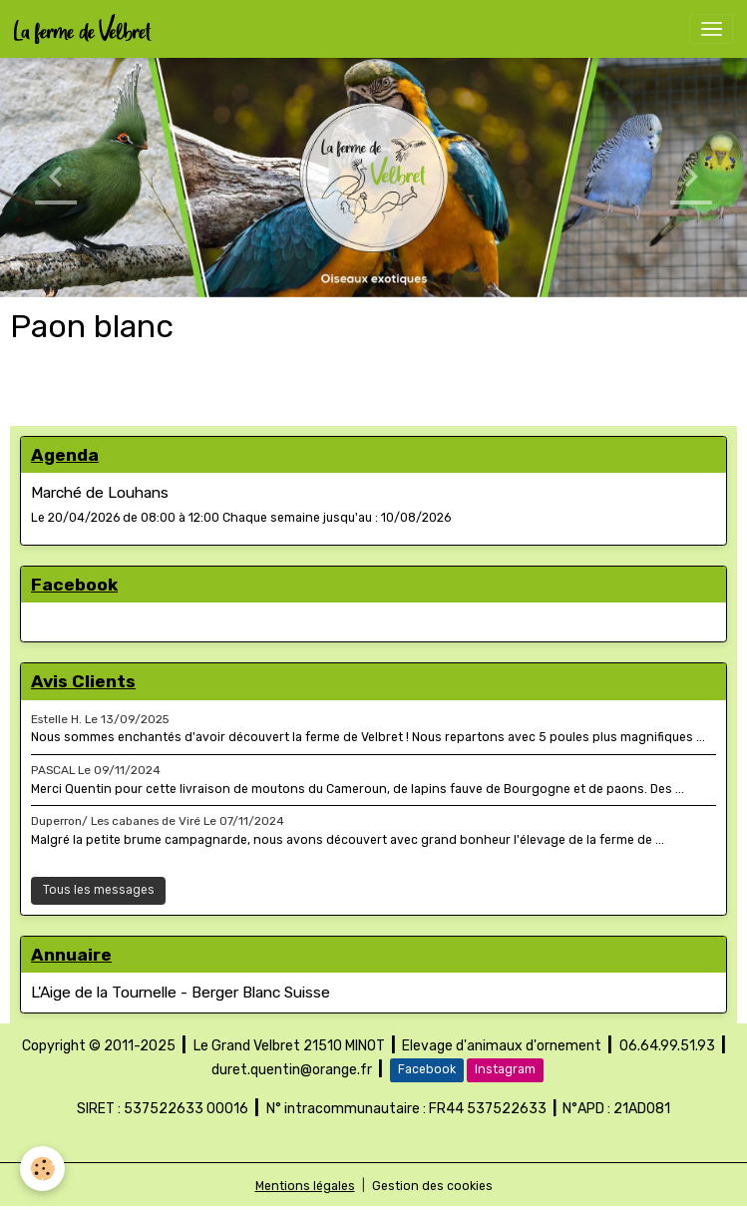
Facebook (427, 1069)
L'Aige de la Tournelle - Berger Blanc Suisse (180, 993)
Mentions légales (305, 1186)
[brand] (86, 29)
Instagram (505, 1069)
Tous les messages (99, 890)
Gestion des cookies (432, 1186)
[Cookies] (42, 1168)
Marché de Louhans (100, 493)
